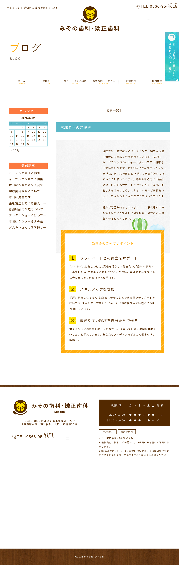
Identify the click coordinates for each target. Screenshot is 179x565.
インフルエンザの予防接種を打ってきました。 (41, 179)
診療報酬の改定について (26, 209)
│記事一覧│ (112, 110)
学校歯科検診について (24, 191)
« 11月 (15, 150)
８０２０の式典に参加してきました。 (35, 173)
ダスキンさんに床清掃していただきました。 (40, 227)
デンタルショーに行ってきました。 (34, 215)
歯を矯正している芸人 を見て (30, 203)
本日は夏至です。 (21, 197)
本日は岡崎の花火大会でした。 (31, 185)
